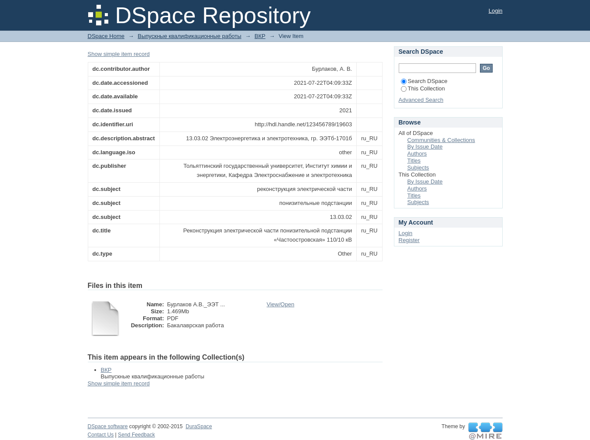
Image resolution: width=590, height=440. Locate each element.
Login (496, 10)
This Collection (423, 88)
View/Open (280, 304)
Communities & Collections (441, 140)
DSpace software (108, 426)
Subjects (418, 167)
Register (409, 240)
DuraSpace (199, 426)
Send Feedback (136, 435)
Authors (417, 153)
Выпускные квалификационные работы (189, 36)
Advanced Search (421, 100)
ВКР (260, 36)
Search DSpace (424, 81)
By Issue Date (425, 146)
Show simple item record (119, 54)
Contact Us (101, 435)
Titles (414, 160)
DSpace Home (106, 36)
